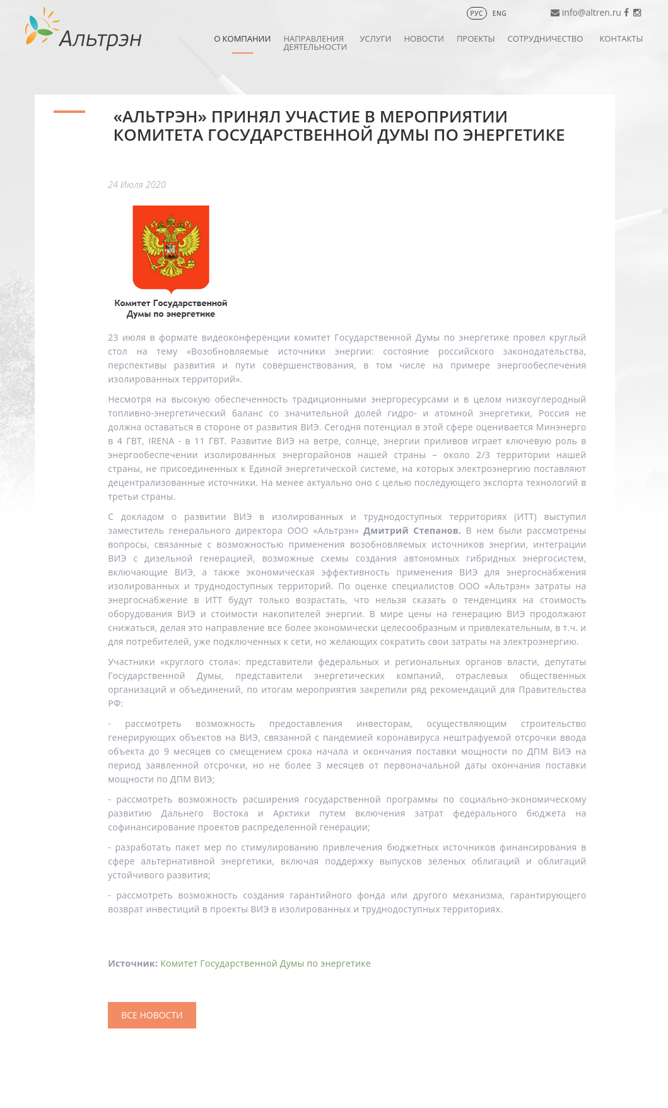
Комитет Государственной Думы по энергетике (265, 963)
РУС (477, 13)
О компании (242, 38)
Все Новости (152, 1015)
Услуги (375, 38)
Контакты (621, 38)
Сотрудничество (545, 38)
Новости (423, 38)
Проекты (476, 38)
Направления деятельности (315, 42)
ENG (500, 13)
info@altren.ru (591, 12)
